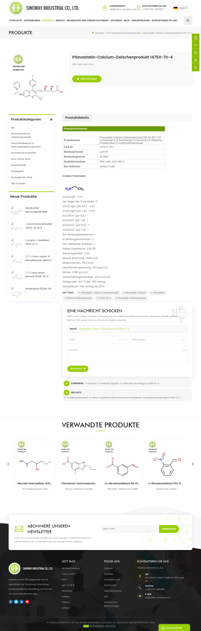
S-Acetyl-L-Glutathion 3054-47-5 (37, 242)
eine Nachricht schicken (170, 627)
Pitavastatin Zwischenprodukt (131, 298)
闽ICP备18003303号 (139, 625)
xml (106, 596)
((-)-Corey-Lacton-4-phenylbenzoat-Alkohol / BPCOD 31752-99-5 (39, 258)
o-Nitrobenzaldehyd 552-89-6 (166, 484)
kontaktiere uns (112, 579)
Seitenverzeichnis (113, 591)
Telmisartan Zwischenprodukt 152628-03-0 (79, 484)
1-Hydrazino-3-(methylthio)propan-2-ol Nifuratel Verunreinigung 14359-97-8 (122, 383)
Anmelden (169, 529)
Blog (127, 20)
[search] (188, 20)
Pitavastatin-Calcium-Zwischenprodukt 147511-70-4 (104, 329)
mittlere (66, 596)
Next (193, 464)
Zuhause (108, 568)
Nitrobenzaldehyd (71, 568)
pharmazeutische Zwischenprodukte (21, 135)
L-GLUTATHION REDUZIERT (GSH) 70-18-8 (39, 226)
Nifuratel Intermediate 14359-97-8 (35, 484)
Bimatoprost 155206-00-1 (38, 290)
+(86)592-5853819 (153, 9)
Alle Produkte (18, 183)
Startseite (15, 20)
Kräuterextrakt (18, 165)
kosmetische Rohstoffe (23, 153)
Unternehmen (32, 20)
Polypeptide (17, 171)
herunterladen (141, 20)
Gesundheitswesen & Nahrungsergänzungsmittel (25, 145)
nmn (64, 579)
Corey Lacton (68, 574)
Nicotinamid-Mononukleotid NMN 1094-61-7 (36, 210)
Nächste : (73, 392)
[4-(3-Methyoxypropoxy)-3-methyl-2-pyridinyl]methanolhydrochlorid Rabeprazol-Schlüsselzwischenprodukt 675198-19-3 (122, 397)
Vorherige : (74, 383)
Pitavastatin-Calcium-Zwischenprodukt (98, 292)
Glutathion (67, 591)
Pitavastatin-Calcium (134, 292)
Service (60, 20)
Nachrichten (110, 585)
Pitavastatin (157, 292)
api (12, 127)
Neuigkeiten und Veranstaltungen (87, 20)
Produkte (48, 20)
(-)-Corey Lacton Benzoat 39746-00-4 (36, 274)
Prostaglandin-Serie (21, 177)
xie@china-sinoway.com (123, 9)
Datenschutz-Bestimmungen (112, 604)
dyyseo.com (123, 625)
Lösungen (116, 20)
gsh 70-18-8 (68, 585)
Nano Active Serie (20, 159)
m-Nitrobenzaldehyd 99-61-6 (122, 484)
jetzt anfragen (87, 79)
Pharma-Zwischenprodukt (78, 298)
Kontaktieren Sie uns (164, 20)
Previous (8, 464)
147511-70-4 (104, 298)
